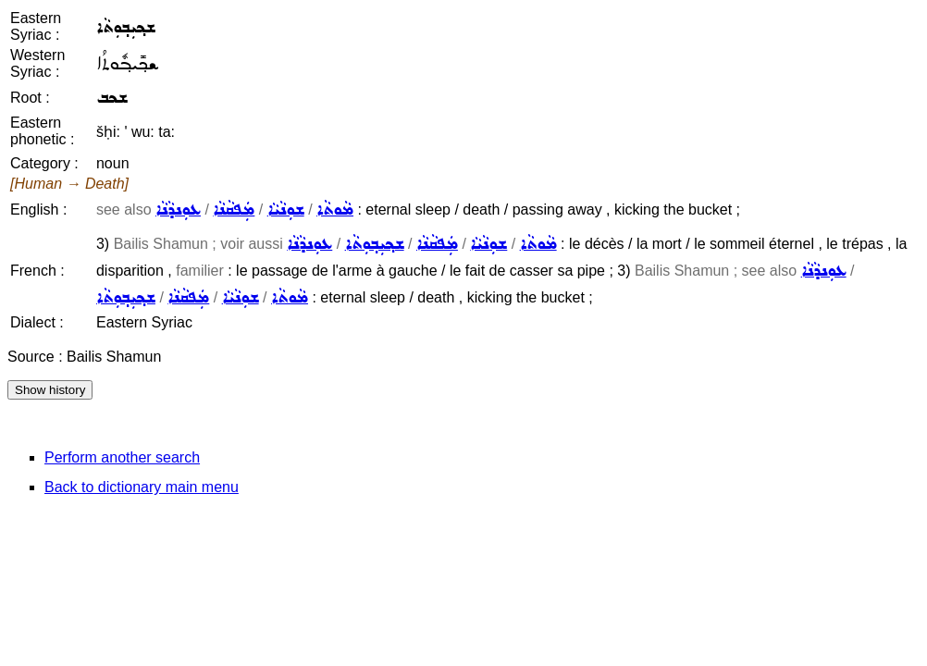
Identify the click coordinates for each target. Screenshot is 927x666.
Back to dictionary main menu (141, 487)
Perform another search (122, 457)
